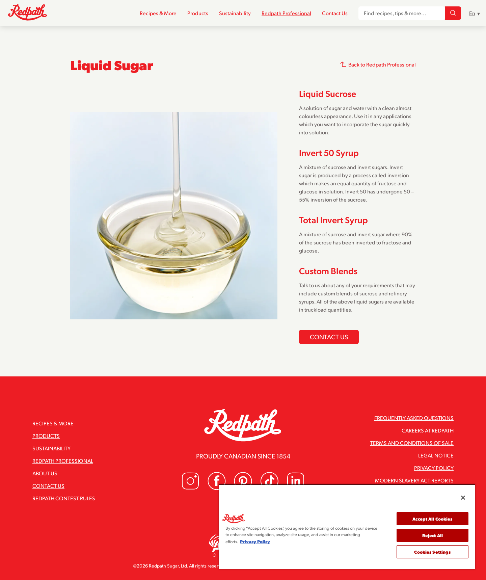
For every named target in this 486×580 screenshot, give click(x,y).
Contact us (329, 337)
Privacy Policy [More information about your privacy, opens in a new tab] (255, 541)
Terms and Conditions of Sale (412, 442)
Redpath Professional (286, 13)
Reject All (432, 535)
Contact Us (335, 13)
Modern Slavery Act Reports (414, 480)
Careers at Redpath (428, 430)
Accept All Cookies (432, 519)
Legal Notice (436, 455)
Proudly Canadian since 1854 (243, 456)
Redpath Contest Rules (63, 498)
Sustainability (235, 13)
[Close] (463, 497)
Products (197, 13)
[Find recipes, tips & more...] (453, 13)
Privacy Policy (434, 467)
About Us (44, 473)
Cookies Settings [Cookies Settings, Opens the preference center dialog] (432, 552)
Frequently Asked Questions (414, 417)
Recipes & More (158, 13)
